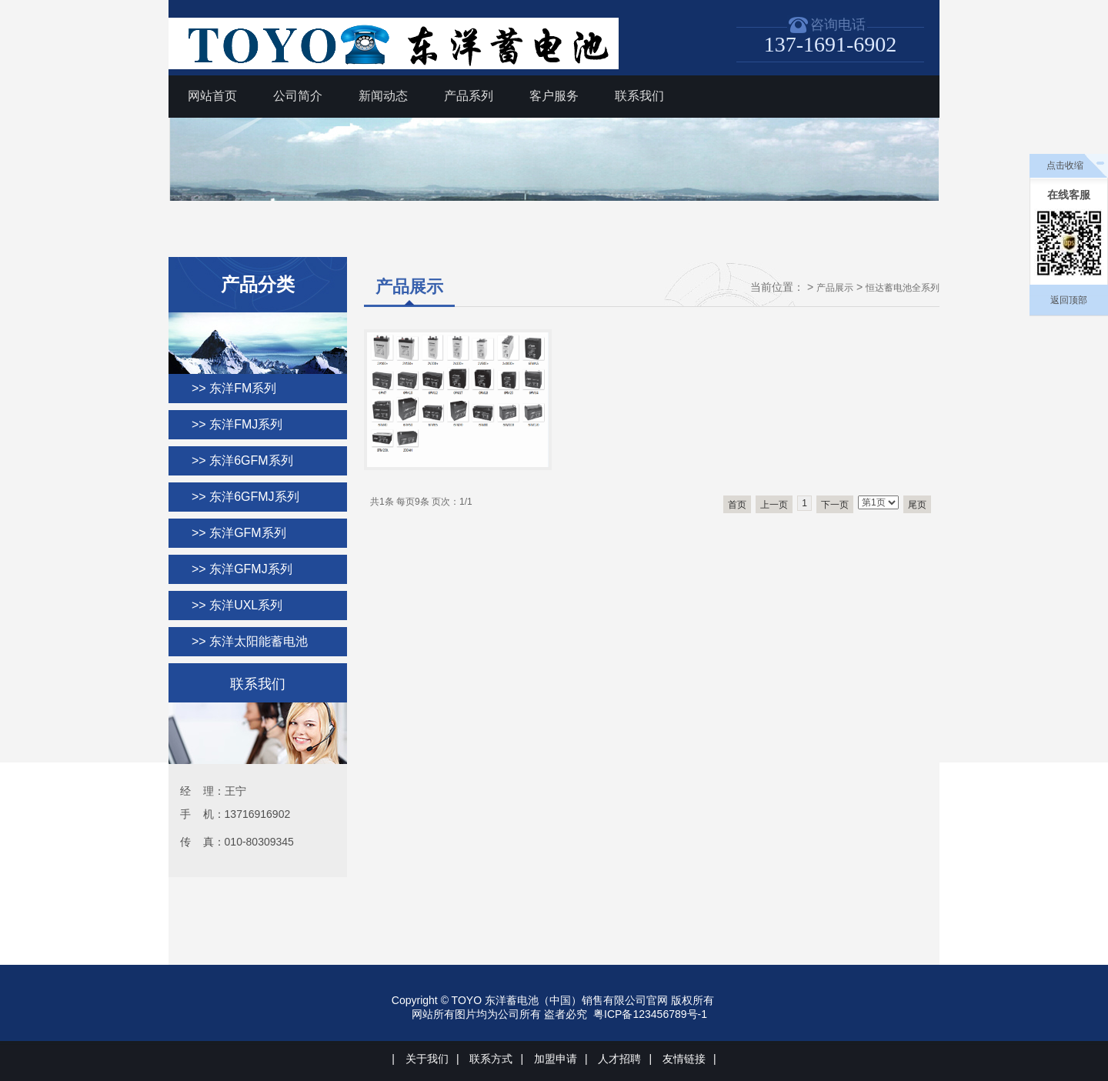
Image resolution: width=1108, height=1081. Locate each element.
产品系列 (468, 95)
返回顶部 (1068, 300)
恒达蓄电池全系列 (902, 287)
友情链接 (684, 1059)
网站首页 (212, 95)
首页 (737, 504)
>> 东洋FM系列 (234, 388)
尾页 (917, 504)
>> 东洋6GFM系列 (242, 460)
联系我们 (639, 95)
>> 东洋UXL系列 (237, 605)
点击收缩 (1064, 165)
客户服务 (554, 95)
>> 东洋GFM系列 (239, 532)
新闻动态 (383, 95)
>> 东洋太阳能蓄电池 (250, 641)
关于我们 (427, 1059)
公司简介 (297, 95)
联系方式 (490, 1059)
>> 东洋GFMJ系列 (242, 569)
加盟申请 (555, 1059)
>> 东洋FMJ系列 (237, 424)
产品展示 (834, 287)
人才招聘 (619, 1059)
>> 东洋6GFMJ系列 (245, 496)
